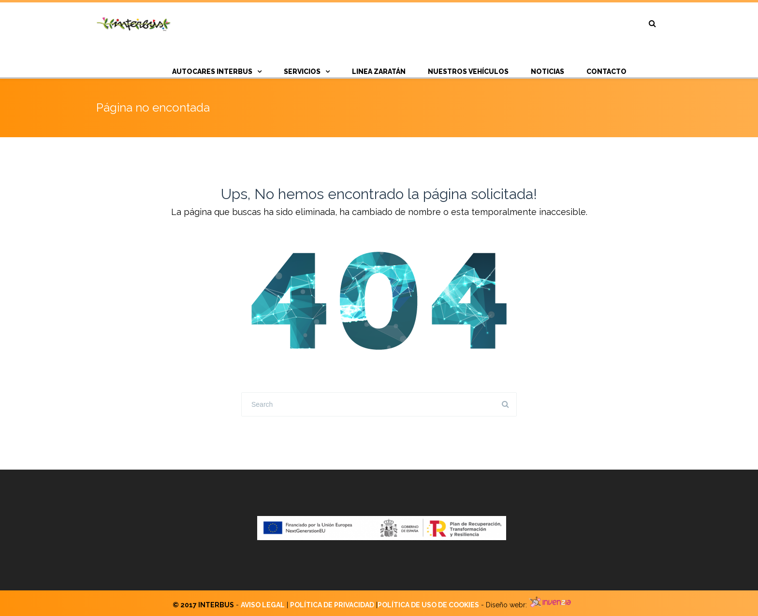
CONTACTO (606, 71)
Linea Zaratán (379, 71)
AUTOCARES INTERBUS (212, 71)
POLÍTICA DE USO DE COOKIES (428, 605)
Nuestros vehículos (468, 71)
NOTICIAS (547, 71)
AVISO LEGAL (263, 605)
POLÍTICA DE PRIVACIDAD (332, 605)
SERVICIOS (302, 71)
